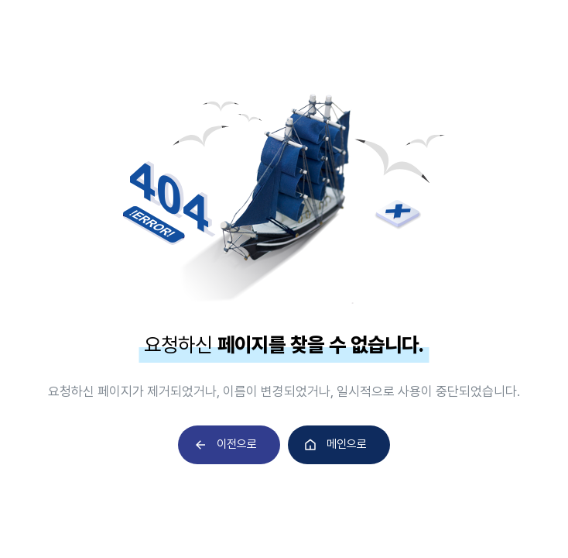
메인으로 (347, 444)
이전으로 (237, 444)
